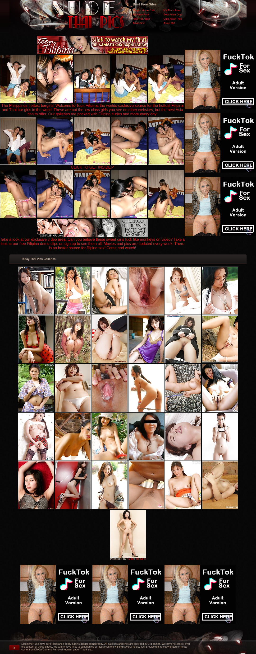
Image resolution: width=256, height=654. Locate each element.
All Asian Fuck (141, 14)
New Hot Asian (141, 18)
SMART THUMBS (136, 559)
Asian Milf (169, 23)
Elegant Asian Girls (144, 10)
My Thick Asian (172, 10)
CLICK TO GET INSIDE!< (92, 167)
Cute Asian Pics (173, 18)
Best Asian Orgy (173, 14)
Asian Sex (139, 23)
